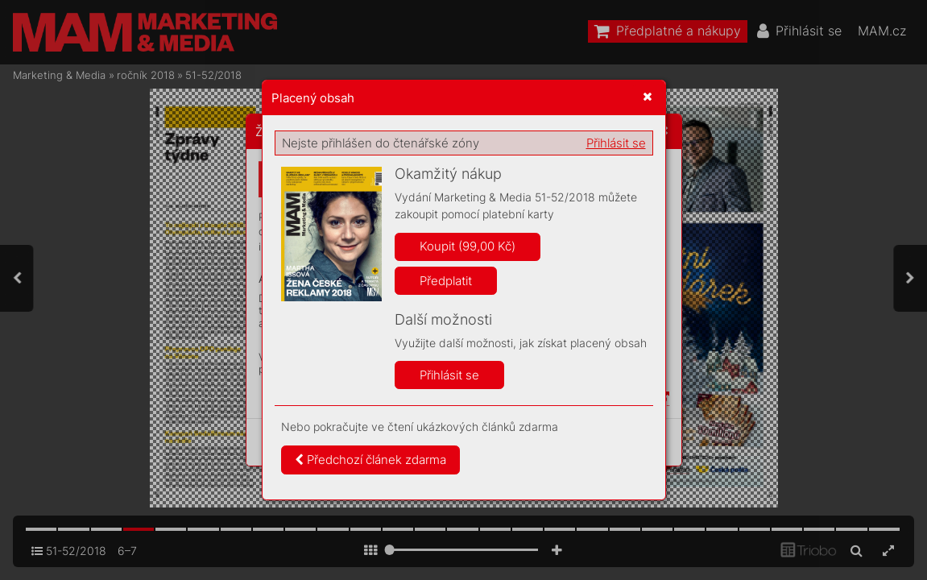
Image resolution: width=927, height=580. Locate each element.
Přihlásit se (616, 143)
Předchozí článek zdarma (370, 459)
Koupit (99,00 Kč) (467, 246)
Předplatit (446, 280)
